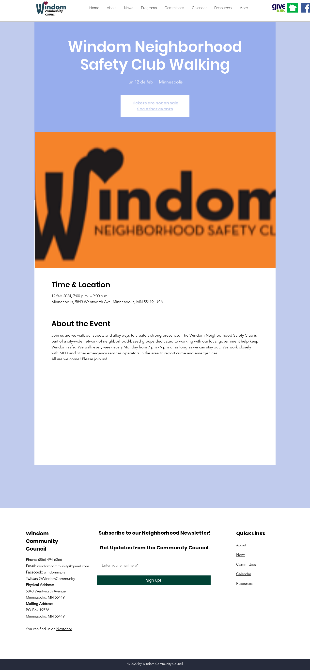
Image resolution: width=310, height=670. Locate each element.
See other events (155, 109)
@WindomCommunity (57, 578)
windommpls (54, 572)
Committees (246, 564)
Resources (244, 583)
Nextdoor (64, 628)
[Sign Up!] (154, 580)
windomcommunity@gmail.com (63, 566)
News (240, 554)
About (241, 545)
